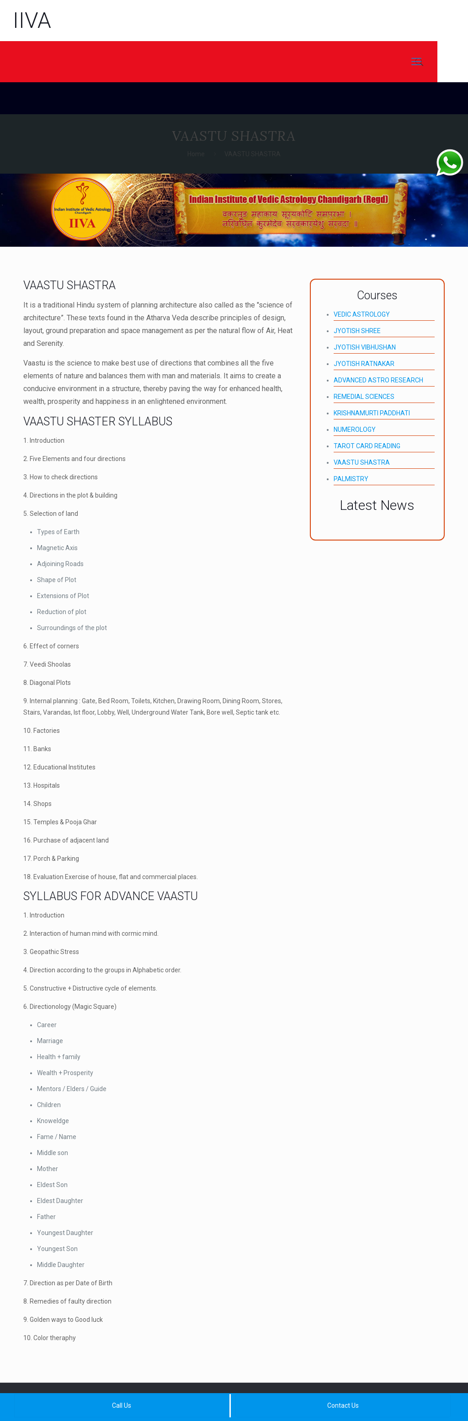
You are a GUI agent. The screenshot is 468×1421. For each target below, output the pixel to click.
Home (196, 154)
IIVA (32, 20)
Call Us (121, 1405)
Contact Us (343, 1405)
